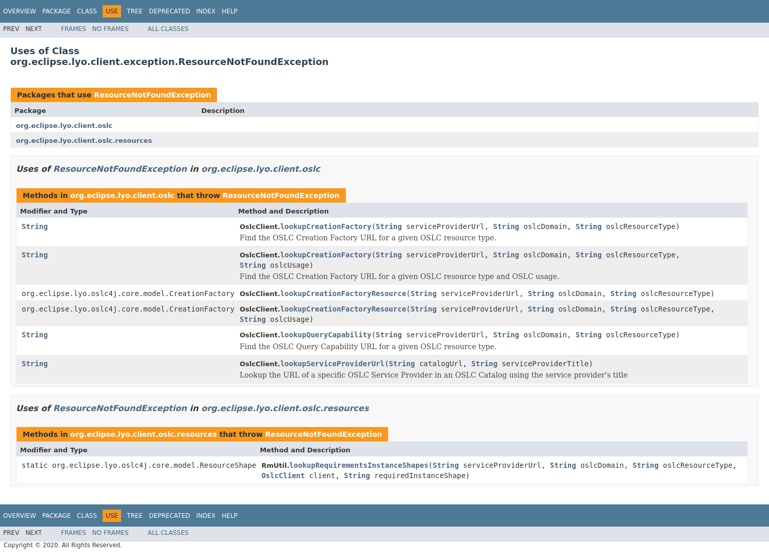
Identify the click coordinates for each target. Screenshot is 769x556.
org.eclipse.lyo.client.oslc (64, 125)
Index (206, 11)
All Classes (168, 28)
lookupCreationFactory (326, 226)
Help (230, 11)
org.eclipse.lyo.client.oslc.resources (84, 140)
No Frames (110, 28)
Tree (135, 11)
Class (87, 11)
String (35, 226)
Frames (73, 28)
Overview (19, 11)
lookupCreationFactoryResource (343, 293)
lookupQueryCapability (326, 335)
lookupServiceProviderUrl (332, 363)
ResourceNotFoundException (152, 95)
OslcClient (283, 475)
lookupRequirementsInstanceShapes (358, 465)
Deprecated (169, 11)
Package (56, 11)
